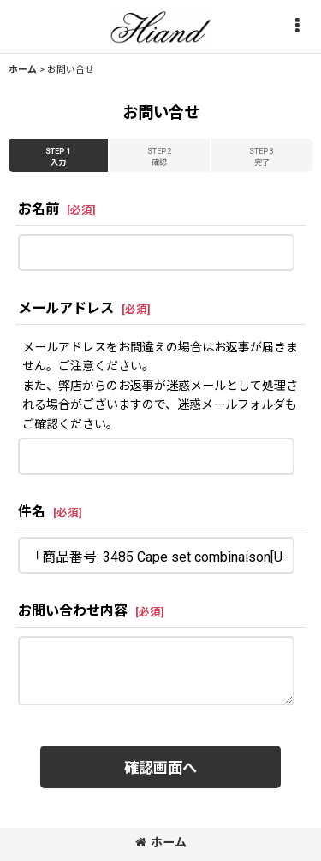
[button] (297, 27)
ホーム (161, 842)
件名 (31, 512)
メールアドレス (66, 308)
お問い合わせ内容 (73, 611)
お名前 (38, 209)
